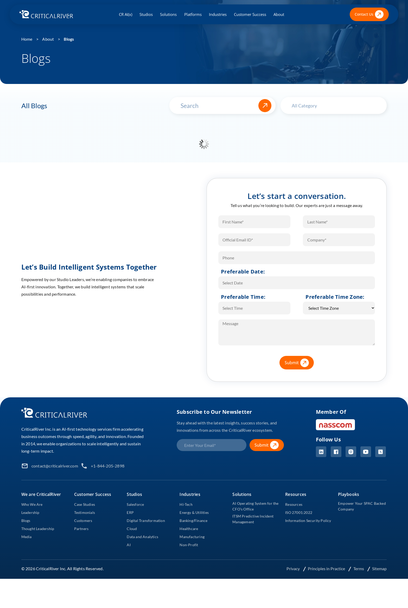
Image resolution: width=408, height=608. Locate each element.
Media (26, 536)
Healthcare (189, 528)
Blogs (69, 39)
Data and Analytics (142, 536)
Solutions (168, 14)
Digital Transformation (146, 520)
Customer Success (250, 14)
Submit (299, 362)
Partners (81, 528)
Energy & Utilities (194, 512)
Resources (293, 504)
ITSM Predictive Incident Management (252, 519)
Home (27, 39)
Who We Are (32, 504)
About (278, 14)
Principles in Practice (327, 568)
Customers (83, 520)
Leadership (30, 512)
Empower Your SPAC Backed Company (362, 506)
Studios (146, 14)
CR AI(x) (125, 14)
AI (128, 545)
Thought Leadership (37, 528)
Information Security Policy (308, 520)
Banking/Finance (193, 520)
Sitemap (379, 568)
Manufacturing (192, 536)
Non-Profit (189, 545)
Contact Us (369, 14)
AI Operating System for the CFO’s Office (255, 506)
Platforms (193, 14)
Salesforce (135, 504)
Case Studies (84, 504)
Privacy (293, 568)
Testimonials (84, 512)
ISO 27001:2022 (298, 512)
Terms (359, 568)
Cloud (132, 528)
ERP (130, 512)
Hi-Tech (186, 504)
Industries (218, 14)
